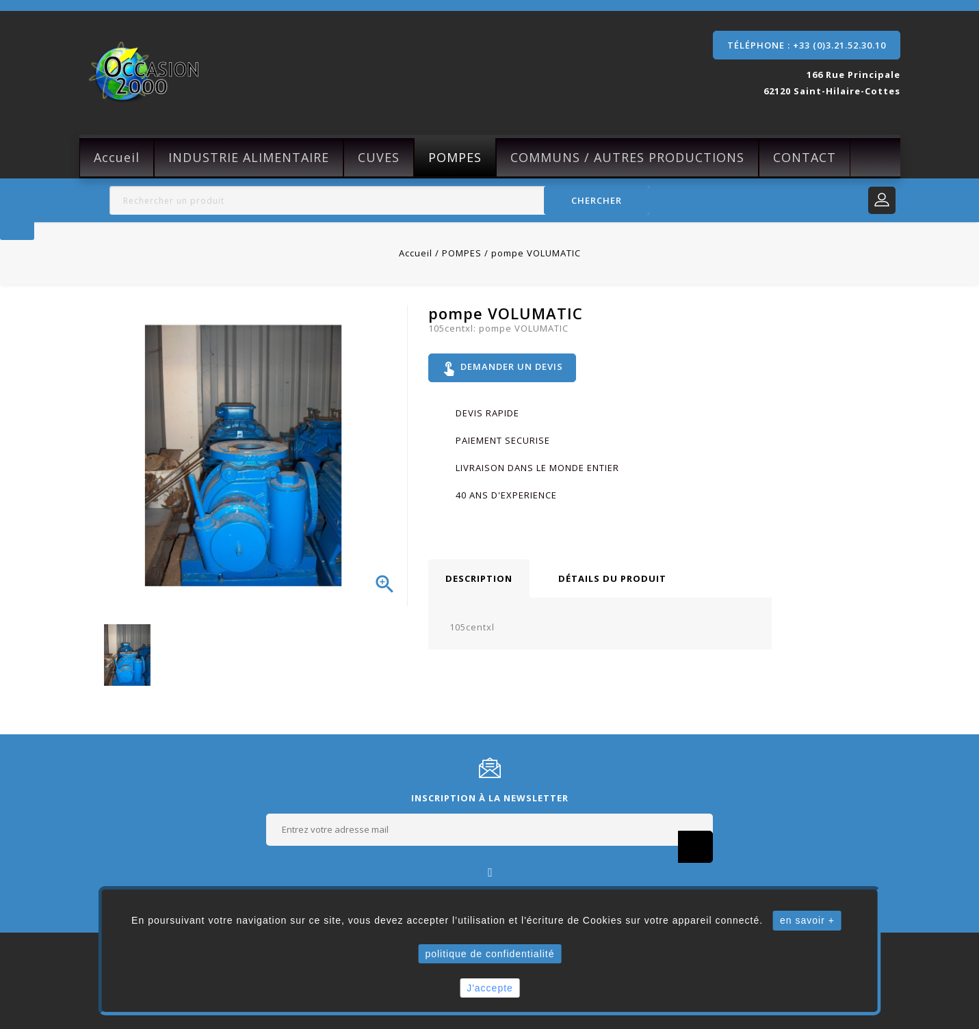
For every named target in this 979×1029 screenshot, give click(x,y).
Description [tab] (478, 581)
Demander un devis (504, 369)
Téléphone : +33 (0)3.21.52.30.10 (806, 45)
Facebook (489, 871)
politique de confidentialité (489, 953)
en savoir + (807, 920)
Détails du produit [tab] (612, 581)
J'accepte (490, 988)
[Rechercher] (379, 200)
